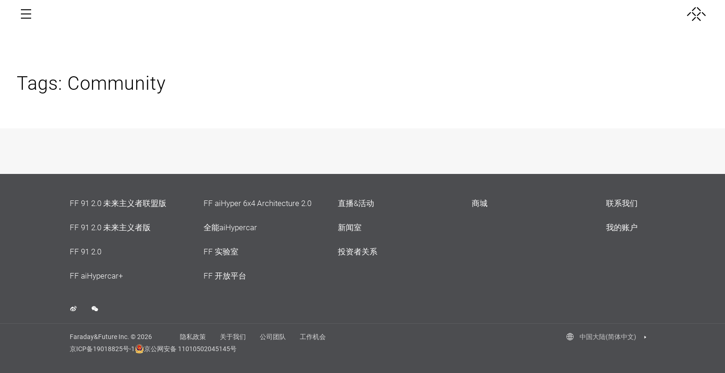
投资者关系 (357, 251)
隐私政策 (193, 336)
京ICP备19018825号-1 (102, 349)
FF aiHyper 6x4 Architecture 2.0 (257, 203)
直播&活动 (356, 203)
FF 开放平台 (225, 275)
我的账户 (622, 227)
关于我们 (233, 336)
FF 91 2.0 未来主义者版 (110, 227)
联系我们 (622, 203)
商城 (480, 203)
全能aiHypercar (230, 227)
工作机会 (313, 336)
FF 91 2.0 (85, 251)
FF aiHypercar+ (96, 275)
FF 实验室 (221, 251)
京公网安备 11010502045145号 (181, 348)
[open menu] (26, 14)
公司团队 (273, 336)
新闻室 (350, 227)
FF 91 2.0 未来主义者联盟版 (118, 203)
